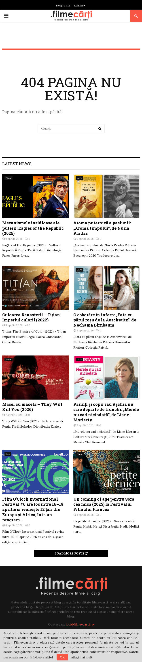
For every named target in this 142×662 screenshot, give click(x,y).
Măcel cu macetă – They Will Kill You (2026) (32, 407)
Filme (8, 178)
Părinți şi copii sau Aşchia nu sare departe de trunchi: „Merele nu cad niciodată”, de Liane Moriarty (106, 412)
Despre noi (63, 5)
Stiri (8, 454)
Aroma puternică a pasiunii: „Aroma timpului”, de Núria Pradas (102, 228)
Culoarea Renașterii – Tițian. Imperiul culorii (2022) (31, 317)
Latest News (17, 163)
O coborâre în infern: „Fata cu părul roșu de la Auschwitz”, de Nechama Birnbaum (104, 320)
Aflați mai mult (81, 657)
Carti (79, 178)
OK (62, 657)
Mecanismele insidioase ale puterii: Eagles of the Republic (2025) (33, 228)
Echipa (80, 5)
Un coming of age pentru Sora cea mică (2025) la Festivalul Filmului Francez (103, 504)
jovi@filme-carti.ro (80, 624)
